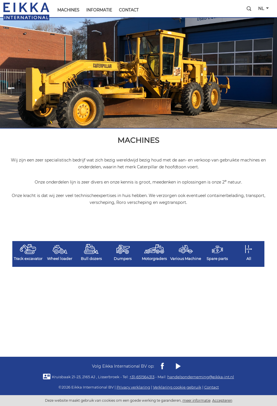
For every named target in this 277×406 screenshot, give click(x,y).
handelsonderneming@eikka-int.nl (200, 377)
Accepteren (222, 400)
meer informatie (196, 400)
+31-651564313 (141, 377)
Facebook (162, 366)
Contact (129, 10)
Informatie (99, 10)
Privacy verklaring (133, 387)
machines (68, 10)
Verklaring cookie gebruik (177, 387)
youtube (178, 366)
